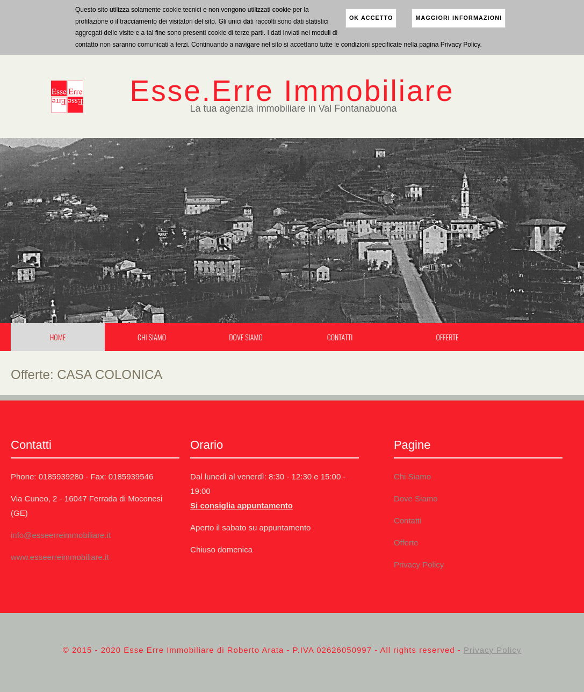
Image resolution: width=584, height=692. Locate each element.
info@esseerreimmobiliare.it (61, 535)
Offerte (447, 337)
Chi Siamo (152, 337)
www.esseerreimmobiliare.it (60, 557)
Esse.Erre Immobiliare (292, 90)
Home (58, 337)
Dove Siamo (245, 337)
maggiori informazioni (458, 17)
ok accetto (371, 17)
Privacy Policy (419, 564)
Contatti (340, 337)
